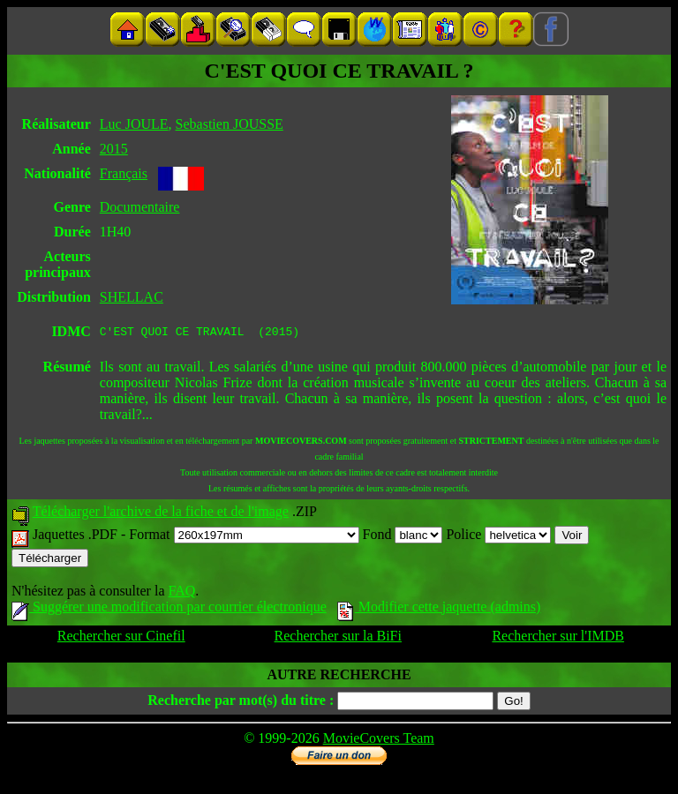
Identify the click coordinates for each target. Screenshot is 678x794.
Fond (403, 536)
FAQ (181, 593)
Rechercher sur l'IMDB (558, 638)
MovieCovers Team (378, 740)
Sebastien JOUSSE (229, 123)
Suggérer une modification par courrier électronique (169, 609)
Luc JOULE (134, 123)
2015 (114, 148)
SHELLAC (131, 296)
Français (123, 173)
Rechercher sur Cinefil (121, 638)
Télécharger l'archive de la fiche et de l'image (161, 513)
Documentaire (140, 206)
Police (498, 536)
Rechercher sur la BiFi (338, 638)
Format (243, 536)
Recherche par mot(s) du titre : (240, 702)
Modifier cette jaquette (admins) (439, 609)
